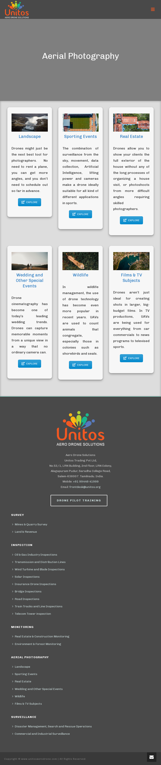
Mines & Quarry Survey (29, 524)
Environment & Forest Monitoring (36, 644)
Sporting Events (24, 674)
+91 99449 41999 (86, 481)
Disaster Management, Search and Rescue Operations (52, 726)
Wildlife (18, 696)
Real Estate (21, 681)
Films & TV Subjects (27, 704)
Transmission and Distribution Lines (39, 562)
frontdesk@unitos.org (85, 487)
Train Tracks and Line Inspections (37, 606)
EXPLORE (30, 202)
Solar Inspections (26, 577)
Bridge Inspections (27, 591)
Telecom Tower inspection (31, 614)
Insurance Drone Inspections (34, 584)
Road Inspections (25, 599)
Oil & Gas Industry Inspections (34, 554)
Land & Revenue (24, 532)
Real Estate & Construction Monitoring (40, 636)
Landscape (21, 667)
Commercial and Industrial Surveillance (41, 734)
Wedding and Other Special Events (37, 689)
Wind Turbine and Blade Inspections (38, 569)
